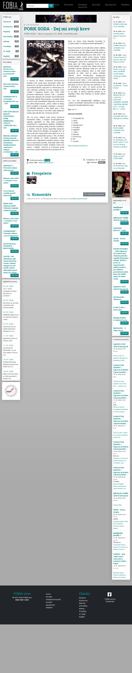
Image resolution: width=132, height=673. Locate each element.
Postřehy (82, 611)
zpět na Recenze (31, 25)
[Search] (39, 6)
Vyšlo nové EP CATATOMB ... (119, 156)
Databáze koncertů (82, 5)
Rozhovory (83, 600)
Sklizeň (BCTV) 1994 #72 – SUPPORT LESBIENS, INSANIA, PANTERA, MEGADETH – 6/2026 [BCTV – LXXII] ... (120, 101)
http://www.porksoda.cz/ (78, 146)
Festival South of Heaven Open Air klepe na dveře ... (120, 58)
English (82, 617)
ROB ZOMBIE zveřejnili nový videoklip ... (119, 129)
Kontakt (96, 4)
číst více (14, 79)
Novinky (68, 4)
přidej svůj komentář (94, 194)
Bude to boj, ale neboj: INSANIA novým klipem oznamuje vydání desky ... (120, 72)
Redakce (49, 607)
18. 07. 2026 (8, 371)
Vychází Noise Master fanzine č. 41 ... (120, 35)
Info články (83, 606)
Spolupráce (110, 4)
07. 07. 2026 (8, 324)
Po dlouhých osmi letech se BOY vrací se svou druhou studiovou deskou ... (120, 143)
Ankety (81, 609)
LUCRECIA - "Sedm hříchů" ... (120, 86)
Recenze (82, 598)
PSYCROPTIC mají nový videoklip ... (120, 166)
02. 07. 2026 (8, 286)
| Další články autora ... (46, 162)
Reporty (82, 603)
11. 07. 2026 (8, 336)
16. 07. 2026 (8, 359)
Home (56, 4)
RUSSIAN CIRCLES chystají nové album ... (120, 117)
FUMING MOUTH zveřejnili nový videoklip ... (119, 46)
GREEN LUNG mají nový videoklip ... (120, 24)
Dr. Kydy (82, 614)
